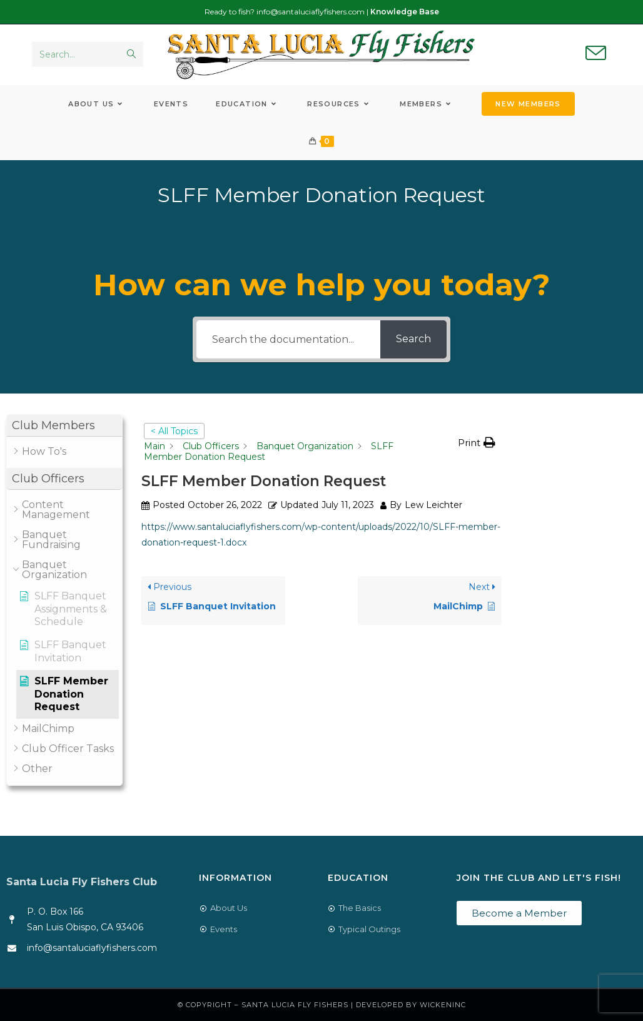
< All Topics (174, 431)
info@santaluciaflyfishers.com (310, 11)
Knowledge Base (404, 11)
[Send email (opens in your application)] (595, 54)
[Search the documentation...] (288, 339)
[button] (64, 426)
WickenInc (443, 1004)
